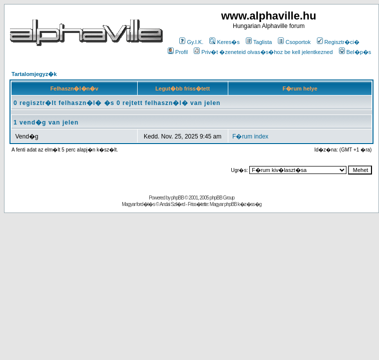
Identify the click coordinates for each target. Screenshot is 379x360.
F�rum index (250, 136)
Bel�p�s (355, 52)
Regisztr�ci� (338, 42)
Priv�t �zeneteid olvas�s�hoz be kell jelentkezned (263, 52)
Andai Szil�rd (172, 204)
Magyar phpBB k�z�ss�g (236, 204)
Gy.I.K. (191, 42)
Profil (178, 52)
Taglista (259, 42)
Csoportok (294, 42)
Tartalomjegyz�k (34, 74)
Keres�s (224, 42)
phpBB (177, 197)
